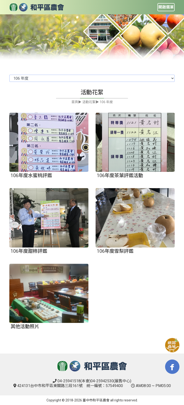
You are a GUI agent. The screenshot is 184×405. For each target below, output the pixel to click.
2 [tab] (95, 48)
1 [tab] (88, 48)
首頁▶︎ (76, 102)
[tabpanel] (92, 37)
